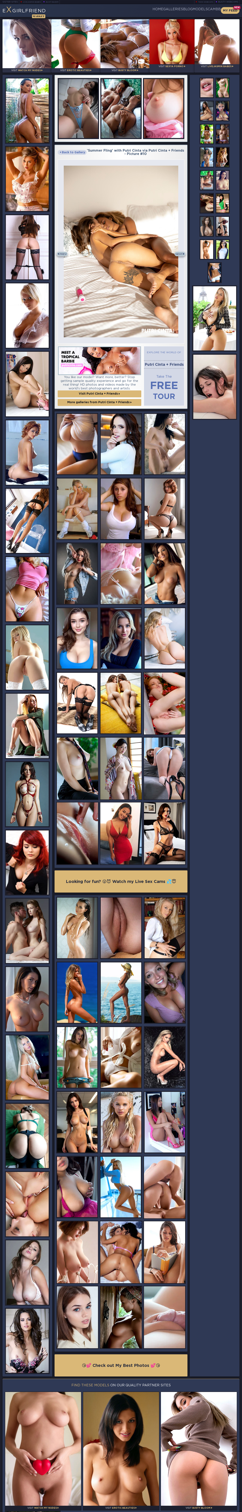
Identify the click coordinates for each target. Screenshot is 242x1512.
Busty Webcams (228, 2)
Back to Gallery (72, 149)
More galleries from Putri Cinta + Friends (99, 397)
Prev (64, 250)
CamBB (211, 10)
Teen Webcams (204, 2)
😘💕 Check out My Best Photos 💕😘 (121, 1362)
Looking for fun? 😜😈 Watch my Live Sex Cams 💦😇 (121, 877)
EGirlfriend (35, 12)
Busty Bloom (58, 2)
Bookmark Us (203, 1484)
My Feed (230, 10)
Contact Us (203, 1499)
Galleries (148, 10)
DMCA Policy (198, 1508)
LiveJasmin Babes (34, 2)
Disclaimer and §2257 (224, 1508)
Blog (170, 10)
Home (126, 10)
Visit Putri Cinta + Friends (99, 389)
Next (177, 250)
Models (189, 10)
